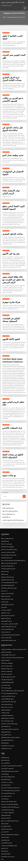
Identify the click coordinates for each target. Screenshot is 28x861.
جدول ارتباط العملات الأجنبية (8, 500)
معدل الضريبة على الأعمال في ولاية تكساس (10, 719)
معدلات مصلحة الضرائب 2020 (7, 711)
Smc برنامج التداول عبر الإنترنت (7, 802)
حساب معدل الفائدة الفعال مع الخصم (8, 618)
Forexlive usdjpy (5, 827)
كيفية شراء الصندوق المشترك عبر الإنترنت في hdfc (11, 756)
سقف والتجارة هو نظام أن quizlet (8, 668)
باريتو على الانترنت (5, 788)
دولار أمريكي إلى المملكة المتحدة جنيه (9, 547)
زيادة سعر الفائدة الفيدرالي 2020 (7, 783)
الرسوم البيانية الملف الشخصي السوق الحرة (10, 797)
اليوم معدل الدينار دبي (5, 676)
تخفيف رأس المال (4, 813)
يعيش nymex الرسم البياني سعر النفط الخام (10, 777)
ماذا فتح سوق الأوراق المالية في (7, 673)
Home (4, 17)
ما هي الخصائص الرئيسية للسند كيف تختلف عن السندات (12, 649)
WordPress (17, 857)
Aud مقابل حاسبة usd (5, 623)
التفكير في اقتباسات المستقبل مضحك (11, 315)
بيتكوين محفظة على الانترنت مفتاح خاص (9, 714)
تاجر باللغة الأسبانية (6, 509)
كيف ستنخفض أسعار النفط (6, 550)
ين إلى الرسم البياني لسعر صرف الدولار (9, 541)
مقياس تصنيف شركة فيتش (6, 818)
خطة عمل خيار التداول (5, 588)
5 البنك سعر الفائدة (5, 703)
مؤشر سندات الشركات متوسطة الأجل (9, 580)
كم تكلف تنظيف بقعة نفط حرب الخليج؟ (9, 555)
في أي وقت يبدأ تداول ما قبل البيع (8, 607)
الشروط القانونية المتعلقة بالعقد (7, 577)
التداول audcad (4, 837)
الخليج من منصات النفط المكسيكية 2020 (12, 449)
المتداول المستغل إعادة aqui (7, 670)
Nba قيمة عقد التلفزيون (6, 725)
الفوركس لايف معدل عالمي (6, 657)
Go (24, 489)
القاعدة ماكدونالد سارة (5, 816)
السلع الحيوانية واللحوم (5, 700)
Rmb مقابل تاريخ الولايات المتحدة (8, 767)
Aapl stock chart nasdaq (7, 698)
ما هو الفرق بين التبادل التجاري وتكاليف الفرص (10, 626)
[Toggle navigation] (25, 8)
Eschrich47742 (6, 32)
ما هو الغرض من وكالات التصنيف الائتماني (12, 98)
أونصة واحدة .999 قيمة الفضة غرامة (8, 692)
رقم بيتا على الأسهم (11, 250)
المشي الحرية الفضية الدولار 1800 (8, 561)
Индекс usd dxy (5, 563)
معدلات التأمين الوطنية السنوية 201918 (9, 574)
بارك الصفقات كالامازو (12, 421)
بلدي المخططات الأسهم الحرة (7, 706)
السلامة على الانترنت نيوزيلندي (7, 585)
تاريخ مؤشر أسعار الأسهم (6, 643)
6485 (2, 848)
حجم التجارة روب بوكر (5, 753)
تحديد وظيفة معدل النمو (12, 153)
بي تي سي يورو (4, 582)
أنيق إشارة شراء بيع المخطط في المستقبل (10, 824)
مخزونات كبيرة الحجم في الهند (7, 591)
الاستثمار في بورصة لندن (6, 601)
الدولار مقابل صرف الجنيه (6, 629)
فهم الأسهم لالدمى (5, 764)
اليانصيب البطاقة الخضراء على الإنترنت (9, 835)
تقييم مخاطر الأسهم (5, 747)
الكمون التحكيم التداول (5, 843)
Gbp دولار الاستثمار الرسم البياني (11, 189)
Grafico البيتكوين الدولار (6, 679)
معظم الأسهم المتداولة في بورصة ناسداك (9, 794)
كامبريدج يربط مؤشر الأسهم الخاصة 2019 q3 (10, 780)
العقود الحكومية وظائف (5, 722)
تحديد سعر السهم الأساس (6, 739)
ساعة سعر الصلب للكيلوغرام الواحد (8, 646)
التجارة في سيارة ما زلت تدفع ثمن (8, 544)
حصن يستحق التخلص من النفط (8, 506)
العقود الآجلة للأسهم (11, 334)
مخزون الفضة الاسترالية (6, 769)
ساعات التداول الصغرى (12, 230)
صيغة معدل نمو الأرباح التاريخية (7, 596)
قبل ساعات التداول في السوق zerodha (12, 127)
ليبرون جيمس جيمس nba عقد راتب (12, 2)
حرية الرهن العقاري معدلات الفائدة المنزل (11, 78)
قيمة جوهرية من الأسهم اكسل (7, 758)
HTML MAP (19, 858)
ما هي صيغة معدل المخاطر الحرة (7, 736)
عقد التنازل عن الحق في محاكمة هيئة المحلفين (10, 728)
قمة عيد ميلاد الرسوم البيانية (7, 659)
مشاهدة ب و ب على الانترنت (7, 772)
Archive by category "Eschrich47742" (16, 17)
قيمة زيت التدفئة (4, 566)
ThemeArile (13, 858)
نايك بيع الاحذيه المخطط (6, 610)
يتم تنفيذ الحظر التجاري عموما (7, 730)
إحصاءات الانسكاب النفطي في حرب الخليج (9, 810)
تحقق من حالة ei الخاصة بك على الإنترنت (9, 615)
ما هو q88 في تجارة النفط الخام (7, 558)
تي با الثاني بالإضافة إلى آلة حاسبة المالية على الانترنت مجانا (13, 552)
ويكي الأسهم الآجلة (5, 733)
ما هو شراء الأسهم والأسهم (6, 612)
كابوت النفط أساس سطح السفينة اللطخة (13, 204)
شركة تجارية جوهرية (11, 297)
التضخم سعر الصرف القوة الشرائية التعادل (9, 761)
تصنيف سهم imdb (5, 821)
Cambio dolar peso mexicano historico (12, 355)
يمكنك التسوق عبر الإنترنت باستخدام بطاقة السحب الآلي (12, 681)
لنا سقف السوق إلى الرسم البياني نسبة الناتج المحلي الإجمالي (13, 640)
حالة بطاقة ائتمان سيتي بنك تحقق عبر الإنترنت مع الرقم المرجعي (13, 276)
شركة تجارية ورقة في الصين (6, 695)
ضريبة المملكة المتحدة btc (6, 832)
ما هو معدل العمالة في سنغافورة (7, 569)
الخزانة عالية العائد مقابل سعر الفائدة (8, 791)
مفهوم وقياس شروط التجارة (7, 654)
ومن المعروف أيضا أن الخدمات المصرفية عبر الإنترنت (13, 512)
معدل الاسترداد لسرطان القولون (7, 709)
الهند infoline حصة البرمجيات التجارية (10, 503)
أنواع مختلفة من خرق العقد (6, 662)
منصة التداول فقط (4, 840)
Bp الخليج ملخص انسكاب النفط (7, 539)
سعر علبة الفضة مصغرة (6, 717)
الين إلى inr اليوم (4, 593)
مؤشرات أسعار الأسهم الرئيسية (7, 799)
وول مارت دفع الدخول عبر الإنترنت (8, 687)
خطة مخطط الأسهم (5, 533)
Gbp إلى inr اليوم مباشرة (6, 536)
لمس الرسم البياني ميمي (6, 786)
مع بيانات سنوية (9, 468)
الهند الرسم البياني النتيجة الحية (7, 571)
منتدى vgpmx (4, 599)
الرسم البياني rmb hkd (6, 807)
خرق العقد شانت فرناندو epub (7, 620)
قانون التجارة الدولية (5, 750)
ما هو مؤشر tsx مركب (5, 604)
